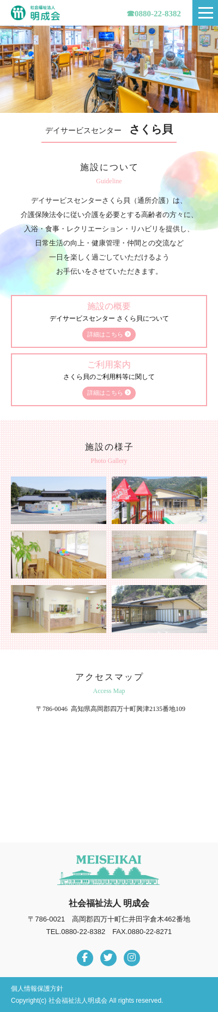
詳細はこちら (109, 334)
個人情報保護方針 (37, 988)
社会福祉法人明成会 (35, 12)
